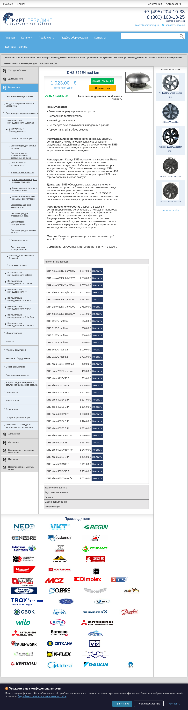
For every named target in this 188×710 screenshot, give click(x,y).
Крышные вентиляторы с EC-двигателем (24, 189)
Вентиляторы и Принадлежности (17, 130)
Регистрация (154, 4)
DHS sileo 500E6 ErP (57, 457)
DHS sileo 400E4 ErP (57, 399)
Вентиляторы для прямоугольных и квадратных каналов (21, 155)
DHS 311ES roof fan (57, 342)
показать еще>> (170, 210)
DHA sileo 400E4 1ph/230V (60, 278)
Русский (8, 4)
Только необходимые (148, 703)
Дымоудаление (13, 79)
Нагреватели (12, 392)
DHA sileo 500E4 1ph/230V (60, 292)
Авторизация (173, 4)
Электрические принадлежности (19, 248)
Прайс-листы (46, 37)
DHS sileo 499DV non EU (59, 435)
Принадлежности (19, 240)
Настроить (174, 703)
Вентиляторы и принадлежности (22, 113)
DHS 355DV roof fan (57, 349)
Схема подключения (56, 501)
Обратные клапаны (15, 367)
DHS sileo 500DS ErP (57, 442)
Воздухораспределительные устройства (20, 104)
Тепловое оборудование (18, 358)
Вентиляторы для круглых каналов (23, 147)
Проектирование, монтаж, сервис (18, 468)
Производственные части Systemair (21, 256)
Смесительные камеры (17, 375)
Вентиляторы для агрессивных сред (20, 214)
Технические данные (56, 487)
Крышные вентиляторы (22, 172)
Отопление (11, 443)
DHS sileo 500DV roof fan (59, 449)
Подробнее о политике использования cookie (42, 696)
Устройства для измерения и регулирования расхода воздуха (21, 383)
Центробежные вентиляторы (18, 163)
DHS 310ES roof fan (57, 328)
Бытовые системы (18, 265)
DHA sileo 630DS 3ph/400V (60, 299)
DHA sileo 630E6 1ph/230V (60, 314)
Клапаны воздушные (16, 350)
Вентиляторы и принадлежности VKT (18, 290)
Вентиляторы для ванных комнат (23, 231)
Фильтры (10, 341)
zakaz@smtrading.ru (147, 25)
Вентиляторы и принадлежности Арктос (19, 299)
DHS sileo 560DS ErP (57, 464)
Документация (52, 506)
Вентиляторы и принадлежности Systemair (20, 121)
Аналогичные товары (56, 261)
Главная (10, 37)
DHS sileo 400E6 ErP (57, 407)
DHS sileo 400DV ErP (57, 392)
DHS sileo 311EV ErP (57, 378)
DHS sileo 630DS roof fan (59, 478)
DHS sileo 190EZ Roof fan (60, 364)
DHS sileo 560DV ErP (57, 471)
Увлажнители (12, 400)
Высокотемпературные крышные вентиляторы (23, 197)
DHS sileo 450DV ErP (57, 414)
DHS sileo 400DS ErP (57, 385)
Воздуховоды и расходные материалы (18, 451)
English (21, 4)
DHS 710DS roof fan (57, 356)
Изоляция (10, 460)
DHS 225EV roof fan (57, 321)
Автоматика (11, 434)
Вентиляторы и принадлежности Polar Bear (21, 316)
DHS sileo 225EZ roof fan (59, 371)
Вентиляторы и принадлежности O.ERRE (20, 282)
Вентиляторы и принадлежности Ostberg (19, 273)
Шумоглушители (14, 333)
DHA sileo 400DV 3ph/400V (60, 271)
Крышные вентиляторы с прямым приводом (24, 180)
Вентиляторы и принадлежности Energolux (20, 324)
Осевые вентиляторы (21, 138)
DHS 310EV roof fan (57, 335)
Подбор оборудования (74, 37)
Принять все (122, 703)
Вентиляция (11, 88)
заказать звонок (175, 25)
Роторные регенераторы (18, 417)
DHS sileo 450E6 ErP (57, 428)
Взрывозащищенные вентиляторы (21, 206)
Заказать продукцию (102, 81)
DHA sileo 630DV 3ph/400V (60, 306)
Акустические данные (56, 492)
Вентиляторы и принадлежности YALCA (19, 307)
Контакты (100, 37)
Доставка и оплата (16, 46)
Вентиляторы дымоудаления (18, 223)
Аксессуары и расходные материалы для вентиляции (19, 425)
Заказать (97, 271)
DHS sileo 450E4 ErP (57, 421)
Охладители (12, 409)
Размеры (50, 497)
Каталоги (26, 37)
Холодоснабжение (14, 71)
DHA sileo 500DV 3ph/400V (60, 285)
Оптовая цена (102, 88)
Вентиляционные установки (19, 96)
